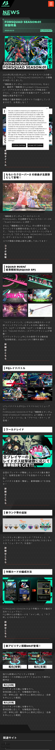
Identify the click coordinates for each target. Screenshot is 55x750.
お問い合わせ (40, 732)
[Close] (47, 108)
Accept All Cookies (35, 145)
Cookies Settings (40, 726)
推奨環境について (14, 726)
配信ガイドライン (27, 738)
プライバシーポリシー (14, 732)
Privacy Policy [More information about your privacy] (20, 140)
